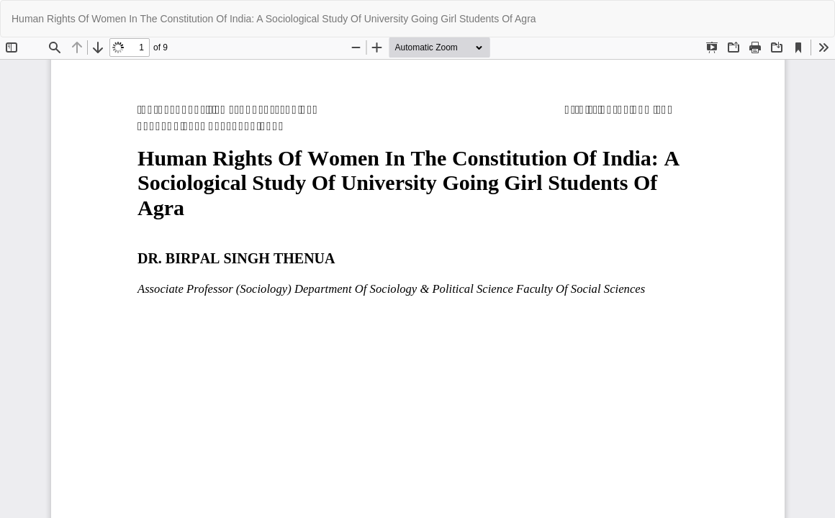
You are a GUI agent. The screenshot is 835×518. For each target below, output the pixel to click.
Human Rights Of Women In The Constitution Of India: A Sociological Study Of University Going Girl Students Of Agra (274, 18)
